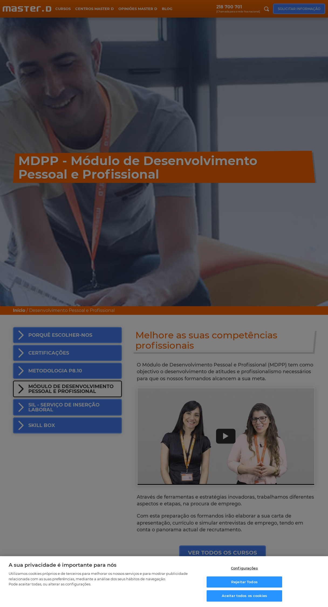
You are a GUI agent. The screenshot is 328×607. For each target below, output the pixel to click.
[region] (164, 581)
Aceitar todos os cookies (244, 595)
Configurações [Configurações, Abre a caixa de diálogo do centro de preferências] (244, 568)
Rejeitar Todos (244, 582)
